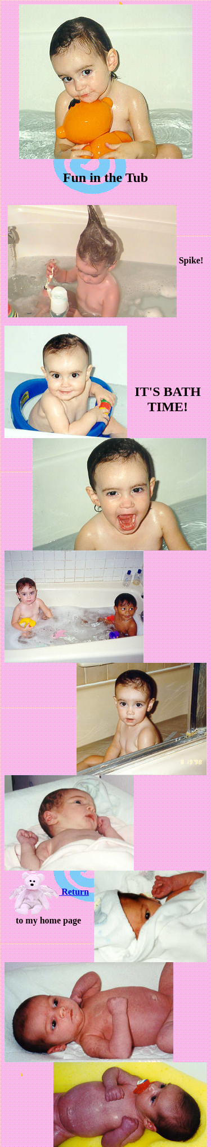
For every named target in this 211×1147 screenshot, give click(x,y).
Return (48, 891)
